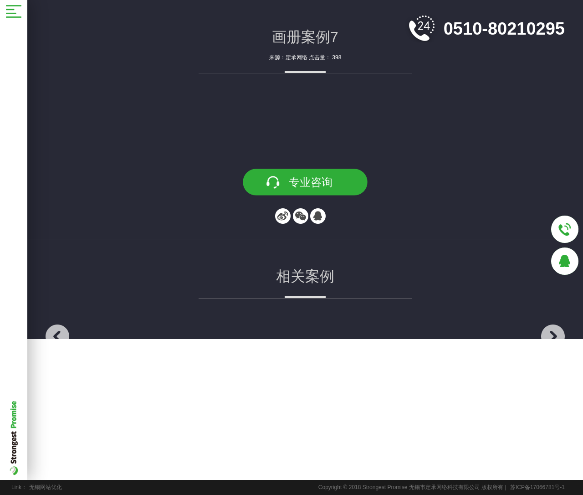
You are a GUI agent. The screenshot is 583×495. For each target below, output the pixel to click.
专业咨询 (310, 182)
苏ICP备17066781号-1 (537, 487)
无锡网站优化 (45, 487)
